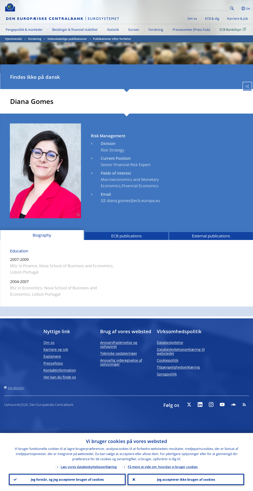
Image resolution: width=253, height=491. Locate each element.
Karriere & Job (237, 18)
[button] (238, 8)
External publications (211, 236)
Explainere (52, 356)
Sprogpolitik (167, 374)
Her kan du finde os (59, 377)
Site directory (16, 388)
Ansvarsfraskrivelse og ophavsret (118, 344)
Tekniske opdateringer (118, 353)
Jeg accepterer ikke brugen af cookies (186, 479)
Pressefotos (53, 363)
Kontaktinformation (59, 370)
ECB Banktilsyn (233, 29)
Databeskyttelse (170, 342)
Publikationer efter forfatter (112, 39)
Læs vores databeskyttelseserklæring (89, 467)
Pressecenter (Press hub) (191, 29)
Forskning (156, 29)
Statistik (113, 29)
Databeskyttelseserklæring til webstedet (181, 351)
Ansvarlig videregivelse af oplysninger (121, 362)
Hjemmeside (13, 39)
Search (232, 8)
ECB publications (126, 236)
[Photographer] (77, 215)
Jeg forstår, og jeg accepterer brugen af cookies (67, 479)
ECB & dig (212, 18)
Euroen (133, 29)
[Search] (209, 8)
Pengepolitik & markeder (24, 29)
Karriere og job (55, 349)
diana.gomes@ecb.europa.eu (133, 200)
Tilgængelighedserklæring (178, 367)
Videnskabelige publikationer (67, 39)
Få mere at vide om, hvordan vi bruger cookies (163, 467)
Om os (192, 18)
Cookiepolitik (167, 360)
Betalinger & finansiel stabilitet (75, 29)
